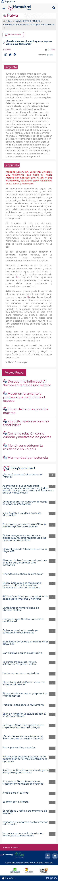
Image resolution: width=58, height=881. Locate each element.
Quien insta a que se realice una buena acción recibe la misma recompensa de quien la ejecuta (22, 585)
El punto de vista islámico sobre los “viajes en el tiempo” (23, 683)
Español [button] (7, 1)
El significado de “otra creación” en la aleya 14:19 (25, 550)
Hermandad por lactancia (28, 457)
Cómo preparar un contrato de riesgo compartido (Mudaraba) (25, 502)
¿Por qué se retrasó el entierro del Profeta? (22, 475)
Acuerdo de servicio (11, 847)
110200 (8, 50)
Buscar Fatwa (13, 35)
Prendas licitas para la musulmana (23, 705)
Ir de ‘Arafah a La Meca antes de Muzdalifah (22, 514)
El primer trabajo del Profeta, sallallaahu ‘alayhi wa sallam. (20, 663)
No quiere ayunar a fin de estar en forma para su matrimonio (23, 834)
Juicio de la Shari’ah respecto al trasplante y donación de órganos (23, 782)
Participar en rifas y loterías (19, 747)
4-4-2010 (51, 50)
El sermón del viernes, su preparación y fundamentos (25, 694)
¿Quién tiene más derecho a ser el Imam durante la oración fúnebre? (23, 737)
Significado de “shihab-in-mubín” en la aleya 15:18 (25, 642)
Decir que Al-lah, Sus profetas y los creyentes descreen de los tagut (23, 726)
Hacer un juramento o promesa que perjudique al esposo (24, 397)
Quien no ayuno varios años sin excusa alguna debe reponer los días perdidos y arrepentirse (24, 537)
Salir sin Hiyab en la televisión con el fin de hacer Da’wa (24, 715)
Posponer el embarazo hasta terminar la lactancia (25, 823)
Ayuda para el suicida (15, 793)
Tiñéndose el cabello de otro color (23, 574)
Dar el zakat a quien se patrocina (22, 653)
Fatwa (10, 15)
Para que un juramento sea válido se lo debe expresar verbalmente (24, 525)
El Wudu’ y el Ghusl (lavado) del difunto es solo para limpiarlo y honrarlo (25, 597)
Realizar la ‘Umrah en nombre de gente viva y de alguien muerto (26, 771)
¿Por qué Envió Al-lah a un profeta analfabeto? (23, 620)
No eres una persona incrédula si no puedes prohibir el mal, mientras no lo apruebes (25, 759)
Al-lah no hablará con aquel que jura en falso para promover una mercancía (25, 562)
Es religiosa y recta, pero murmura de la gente (25, 812)
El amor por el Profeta (16, 802)
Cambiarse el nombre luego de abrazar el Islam (21, 609)
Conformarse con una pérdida (21, 673)
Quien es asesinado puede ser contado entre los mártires (20, 631)
